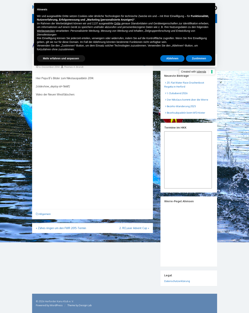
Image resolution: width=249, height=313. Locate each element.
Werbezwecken (46, 30)
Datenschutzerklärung (177, 281)
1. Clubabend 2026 (177, 93)
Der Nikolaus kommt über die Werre (187, 99)
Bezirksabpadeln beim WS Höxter (186, 112)
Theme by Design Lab (79, 305)
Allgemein (45, 213)
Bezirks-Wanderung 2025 (181, 106)
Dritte (117, 23)
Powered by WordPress (49, 305)
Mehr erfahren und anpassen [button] (61, 58)
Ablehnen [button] (172, 58)
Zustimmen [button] (199, 58)
